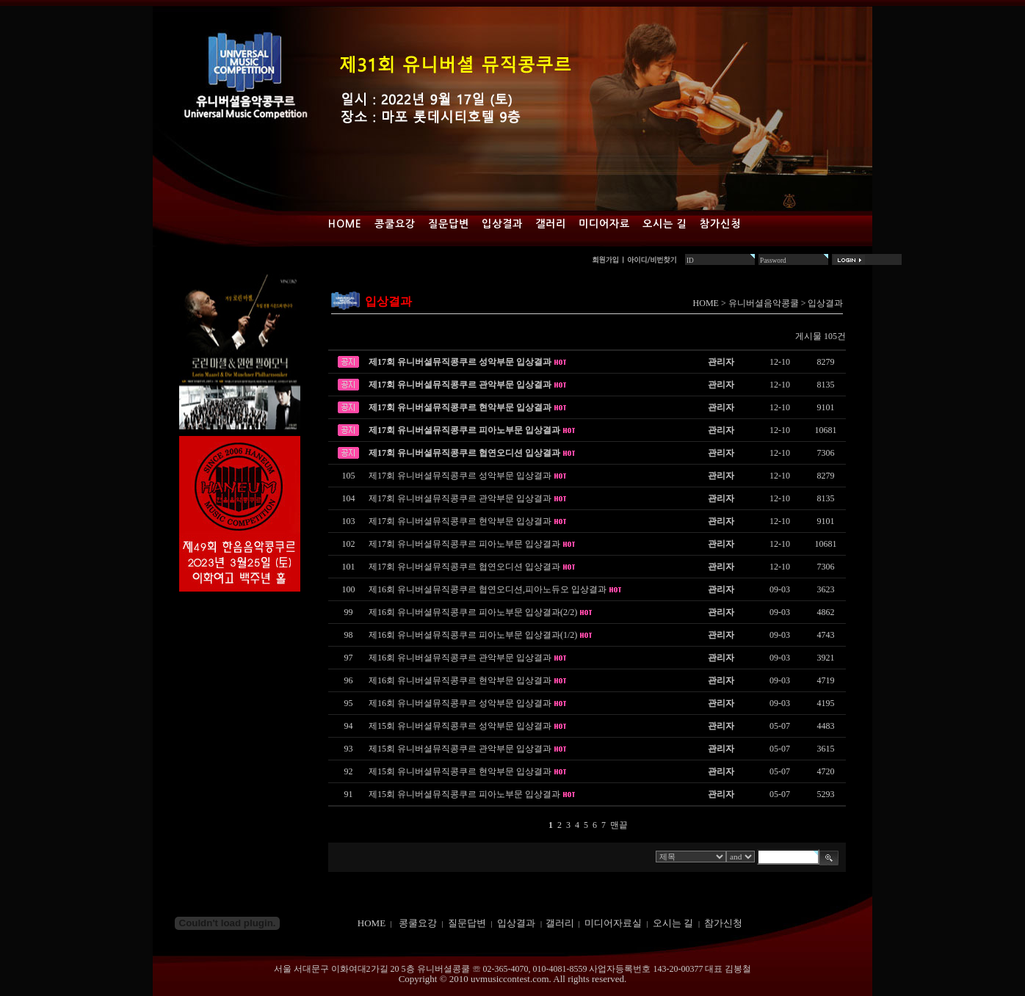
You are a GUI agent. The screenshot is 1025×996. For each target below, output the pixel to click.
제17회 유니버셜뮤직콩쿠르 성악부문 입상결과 (460, 362)
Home (345, 224)
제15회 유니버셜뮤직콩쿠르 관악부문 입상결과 (460, 749)
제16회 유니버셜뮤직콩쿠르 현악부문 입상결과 (460, 680)
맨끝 (619, 825)
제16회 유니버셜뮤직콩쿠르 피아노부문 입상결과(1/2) (473, 635)
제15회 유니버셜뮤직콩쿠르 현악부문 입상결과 (460, 771)
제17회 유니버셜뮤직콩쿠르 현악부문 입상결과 (460, 407)
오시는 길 (664, 224)
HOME (706, 303)
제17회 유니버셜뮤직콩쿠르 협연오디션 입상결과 (464, 453)
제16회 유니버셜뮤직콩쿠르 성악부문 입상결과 (460, 703)
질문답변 (448, 224)
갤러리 (550, 224)
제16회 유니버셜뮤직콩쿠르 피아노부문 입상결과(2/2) (473, 612)
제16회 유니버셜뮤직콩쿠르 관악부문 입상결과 (460, 658)
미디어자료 (604, 224)
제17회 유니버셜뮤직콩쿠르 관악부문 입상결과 (460, 384)
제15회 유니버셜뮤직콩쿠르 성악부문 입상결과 (460, 726)
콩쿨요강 (395, 224)
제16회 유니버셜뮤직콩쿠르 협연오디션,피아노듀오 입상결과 (487, 589)
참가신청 (720, 224)
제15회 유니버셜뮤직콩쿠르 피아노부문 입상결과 (464, 794)
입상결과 (502, 224)
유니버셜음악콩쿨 (763, 303)
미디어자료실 (613, 922)
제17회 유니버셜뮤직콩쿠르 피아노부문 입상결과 (464, 430)
